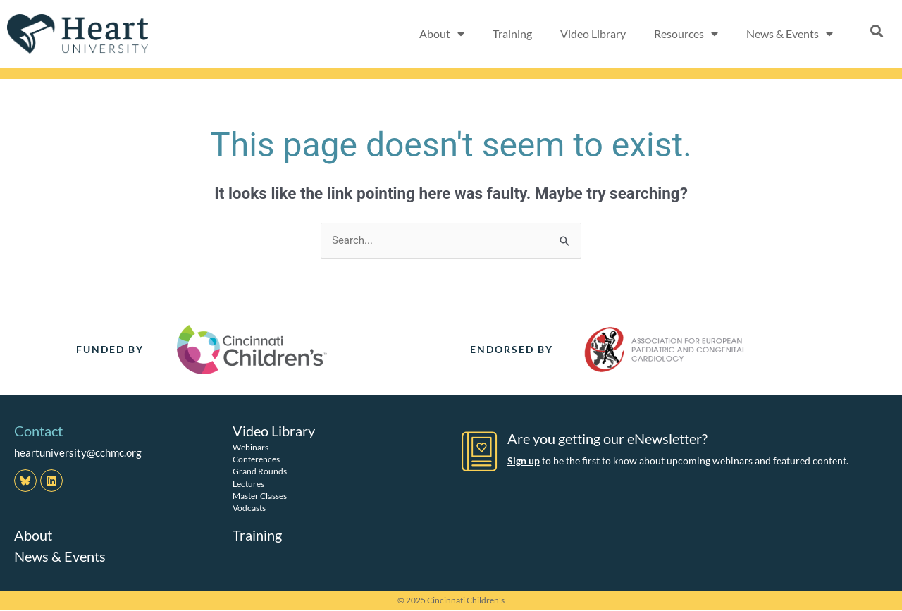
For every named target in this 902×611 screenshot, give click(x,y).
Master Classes (260, 495)
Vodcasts (249, 507)
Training (512, 33)
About (441, 34)
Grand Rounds (260, 471)
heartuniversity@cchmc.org (78, 452)
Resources (686, 34)
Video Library (593, 33)
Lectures (248, 484)
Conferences (256, 459)
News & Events (789, 34)
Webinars (250, 447)
